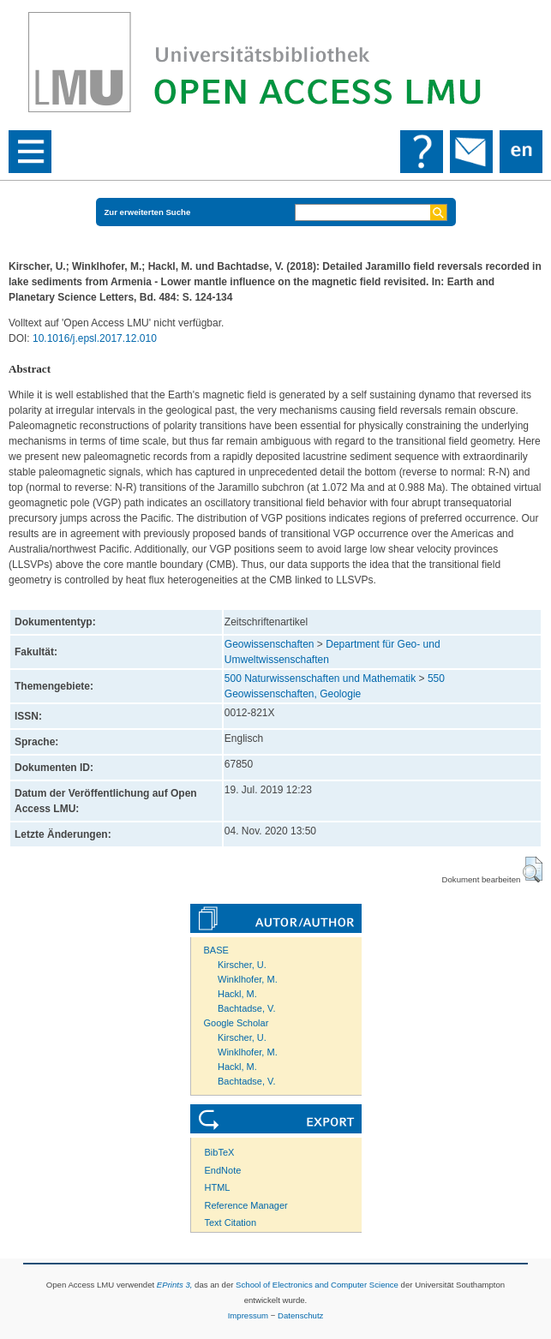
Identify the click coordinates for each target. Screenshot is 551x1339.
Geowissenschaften (269, 644)
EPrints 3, (175, 1284)
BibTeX (220, 1152)
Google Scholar (236, 1023)
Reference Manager (246, 1205)
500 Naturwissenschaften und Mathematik (320, 678)
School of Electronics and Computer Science (317, 1284)
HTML (218, 1187)
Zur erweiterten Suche (148, 212)
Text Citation (231, 1222)
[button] (532, 869)
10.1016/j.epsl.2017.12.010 (95, 338)
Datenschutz (300, 1315)
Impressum (248, 1315)
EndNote (223, 1170)
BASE (216, 950)
